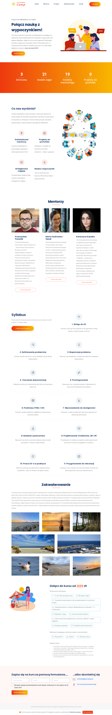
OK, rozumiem (87, 712)
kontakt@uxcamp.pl (85, 684)
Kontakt (95, 4)
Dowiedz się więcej (75, 712)
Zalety (37, 4)
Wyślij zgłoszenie (20, 698)
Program (56, 4)
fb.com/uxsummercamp (86, 690)
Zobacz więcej (18, 53)
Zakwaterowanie (69, 4)
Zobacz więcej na (25, 290)
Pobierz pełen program (23, 329)
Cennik (81, 4)
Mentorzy (46, 4)
